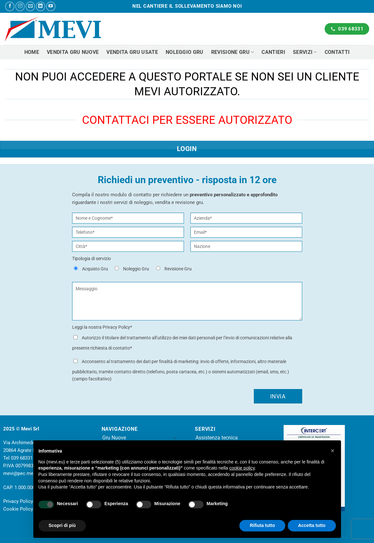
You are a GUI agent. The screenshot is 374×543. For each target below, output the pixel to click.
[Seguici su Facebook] (9, 6)
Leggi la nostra (102, 327)
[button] (333, 450)
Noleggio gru (185, 52)
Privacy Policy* (117, 327)
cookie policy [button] (241, 468)
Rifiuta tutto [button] (262, 525)
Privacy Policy (18, 501)
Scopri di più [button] (62, 525)
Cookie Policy (18, 509)
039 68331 (22, 458)
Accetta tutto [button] (312, 525)
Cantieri (273, 52)
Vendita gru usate (132, 52)
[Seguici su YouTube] (50, 6)
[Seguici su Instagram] (20, 6)
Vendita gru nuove (73, 52)
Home (31, 52)
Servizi (305, 52)
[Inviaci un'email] (30, 6)
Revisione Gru (232, 52)
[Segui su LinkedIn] (40, 6)
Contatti (337, 52)
